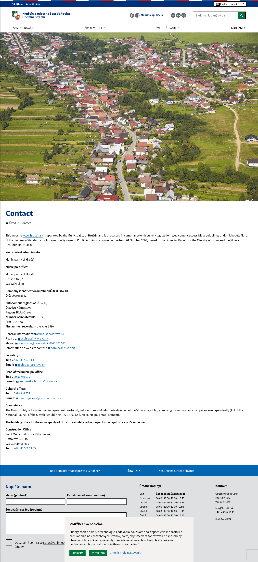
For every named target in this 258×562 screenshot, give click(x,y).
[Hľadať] (242, 15)
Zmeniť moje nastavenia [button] (125, 552)
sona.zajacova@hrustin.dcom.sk (39, 398)
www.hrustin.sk (33, 235)
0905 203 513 (57, 343)
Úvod (11, 223)
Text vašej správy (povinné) (25, 509)
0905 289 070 (22, 377)
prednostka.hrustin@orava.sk (37, 381)
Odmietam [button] (98, 553)
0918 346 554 (22, 393)
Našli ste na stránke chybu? (176, 471)
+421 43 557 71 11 (25, 360)
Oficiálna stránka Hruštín (27, 4)
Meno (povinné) (16, 495)
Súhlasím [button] (77, 553)
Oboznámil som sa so (44, 545)
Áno (131, 471)
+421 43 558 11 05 (25, 448)
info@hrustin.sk (224, 508)
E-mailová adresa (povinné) (86, 495)
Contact (26, 223)
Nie (138, 471)
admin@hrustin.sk (63, 348)
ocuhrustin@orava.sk (50, 334)
